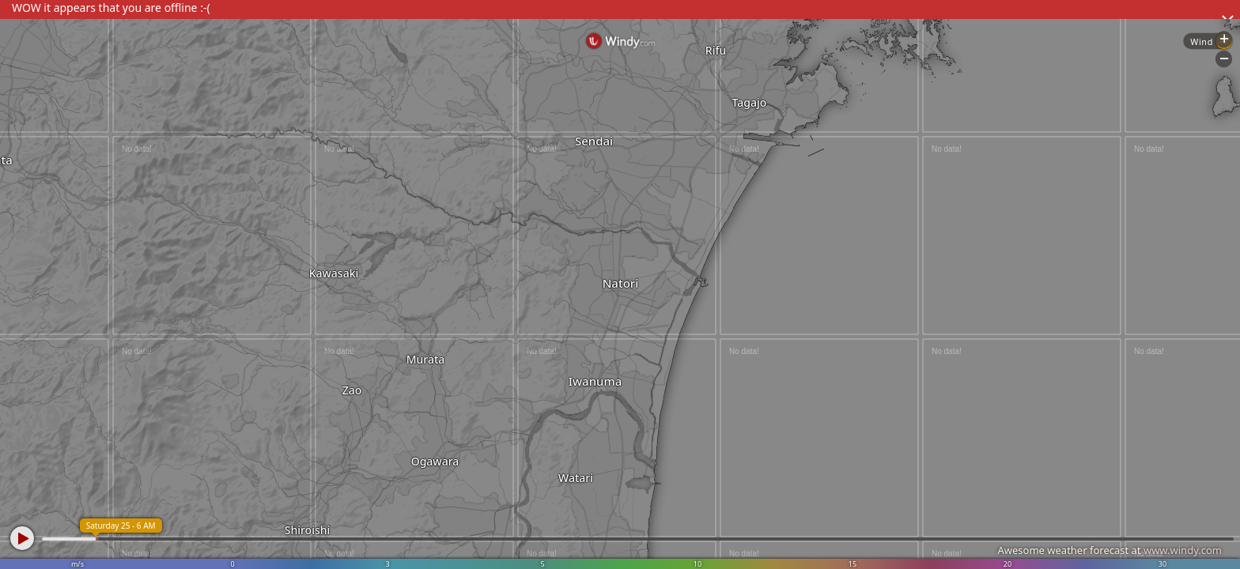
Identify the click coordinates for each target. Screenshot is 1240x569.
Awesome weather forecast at (1109, 550)
